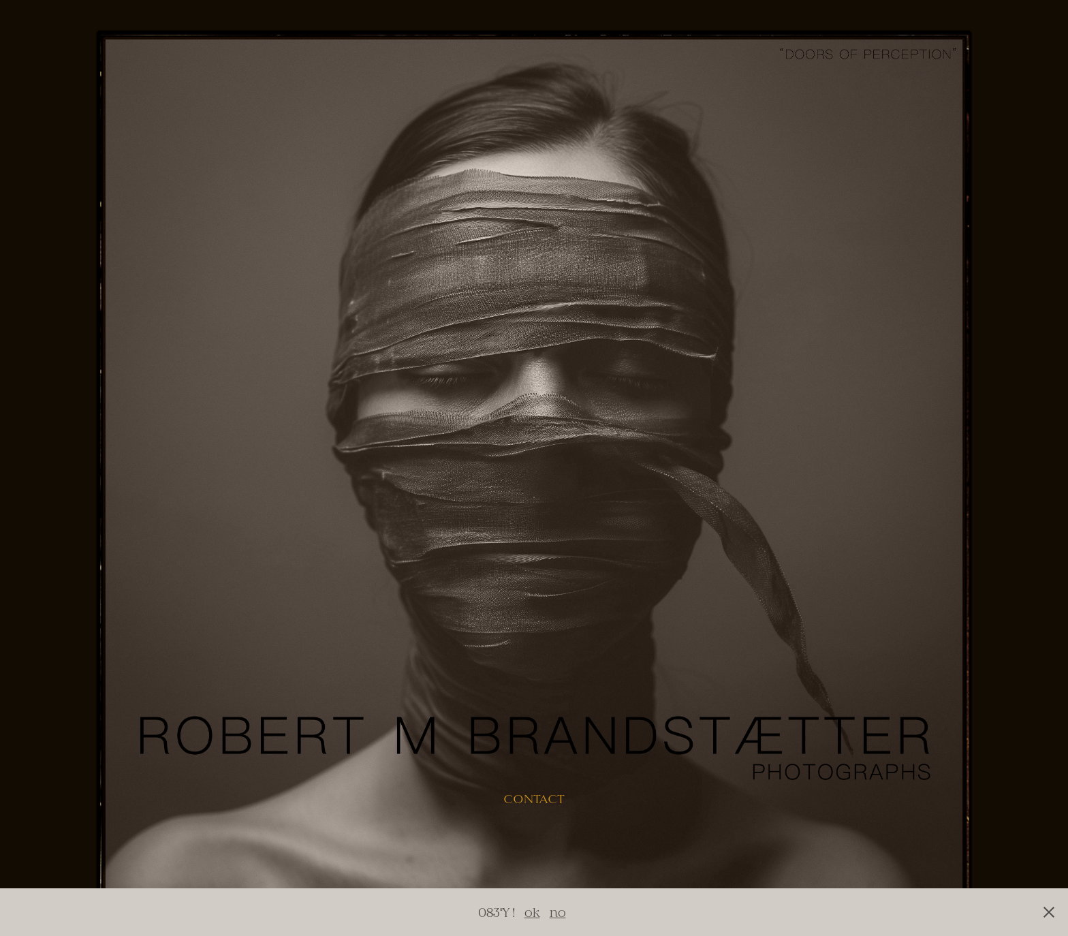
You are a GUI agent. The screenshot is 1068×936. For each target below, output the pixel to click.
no (558, 911)
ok (532, 911)
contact (534, 799)
